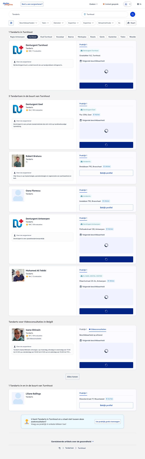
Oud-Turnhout (46, 37)
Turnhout (32, 37)
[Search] (132, 14)
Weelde (132, 37)
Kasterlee (112, 37)
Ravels (93, 37)
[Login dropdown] (127, 4)
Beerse (71, 37)
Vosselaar (60, 37)
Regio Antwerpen (17, 37)
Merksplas (82, 37)
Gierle (102, 37)
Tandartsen (69, 448)
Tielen (122, 37)
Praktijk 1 (83, 44)
